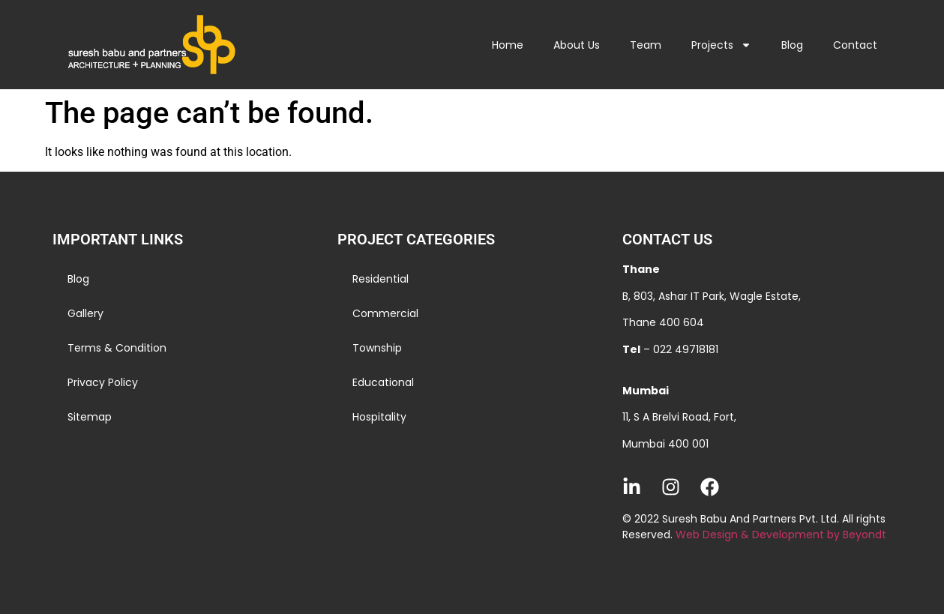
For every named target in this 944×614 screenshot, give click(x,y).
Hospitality (379, 416)
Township (377, 347)
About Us (576, 44)
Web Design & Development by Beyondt (781, 534)
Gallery (85, 313)
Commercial (385, 313)
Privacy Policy (102, 382)
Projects (721, 45)
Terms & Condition (116, 347)
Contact (855, 44)
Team (645, 44)
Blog (792, 44)
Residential (380, 278)
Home (507, 44)
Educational (383, 382)
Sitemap (89, 416)
